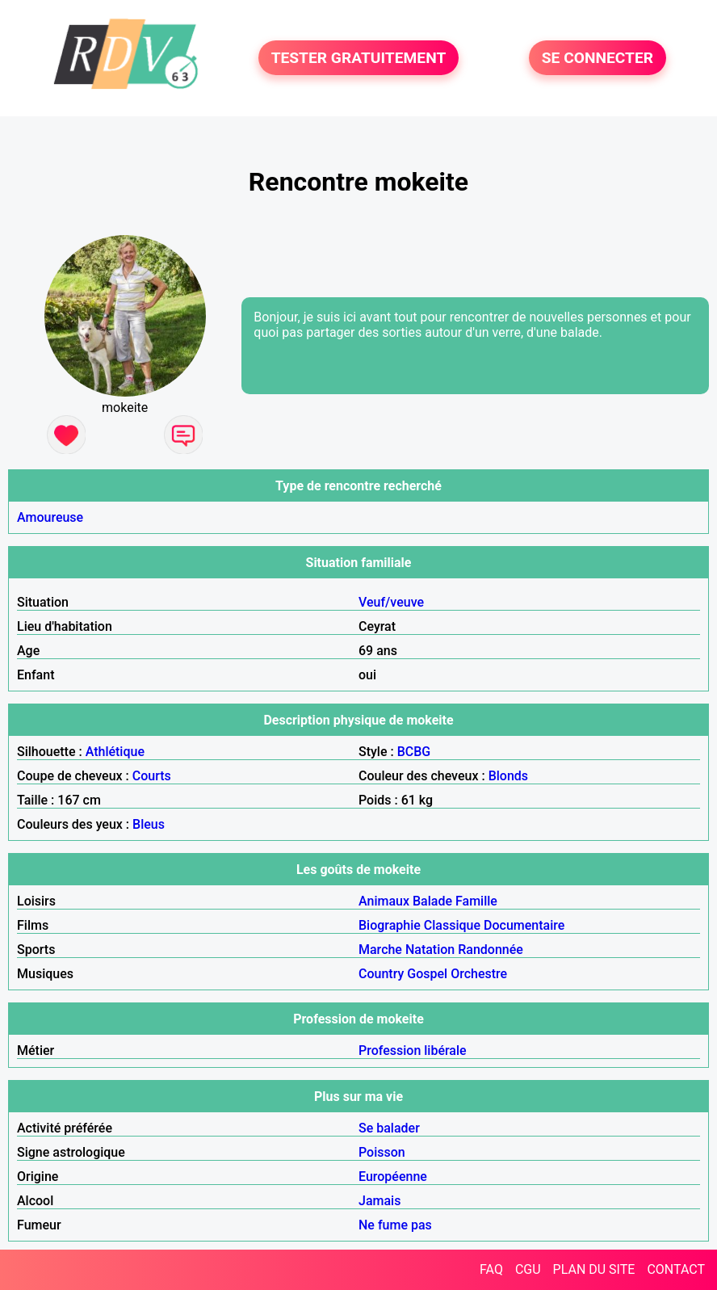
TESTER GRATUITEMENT (359, 57)
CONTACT (676, 1269)
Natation (430, 949)
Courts (151, 776)
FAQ (491, 1269)
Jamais (379, 1200)
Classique (452, 925)
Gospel (427, 973)
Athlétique (115, 751)
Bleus (148, 824)
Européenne (392, 1176)
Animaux (383, 901)
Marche (380, 949)
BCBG (414, 751)
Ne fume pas (395, 1225)
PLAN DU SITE (594, 1269)
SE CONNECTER (597, 57)
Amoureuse (50, 517)
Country (381, 973)
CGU (528, 1269)
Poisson (381, 1152)
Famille (476, 901)
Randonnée (490, 949)
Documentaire (524, 925)
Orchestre (479, 973)
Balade (432, 901)
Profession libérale (412, 1050)
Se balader (389, 1128)
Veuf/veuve (391, 602)
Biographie (389, 925)
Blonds (508, 776)
